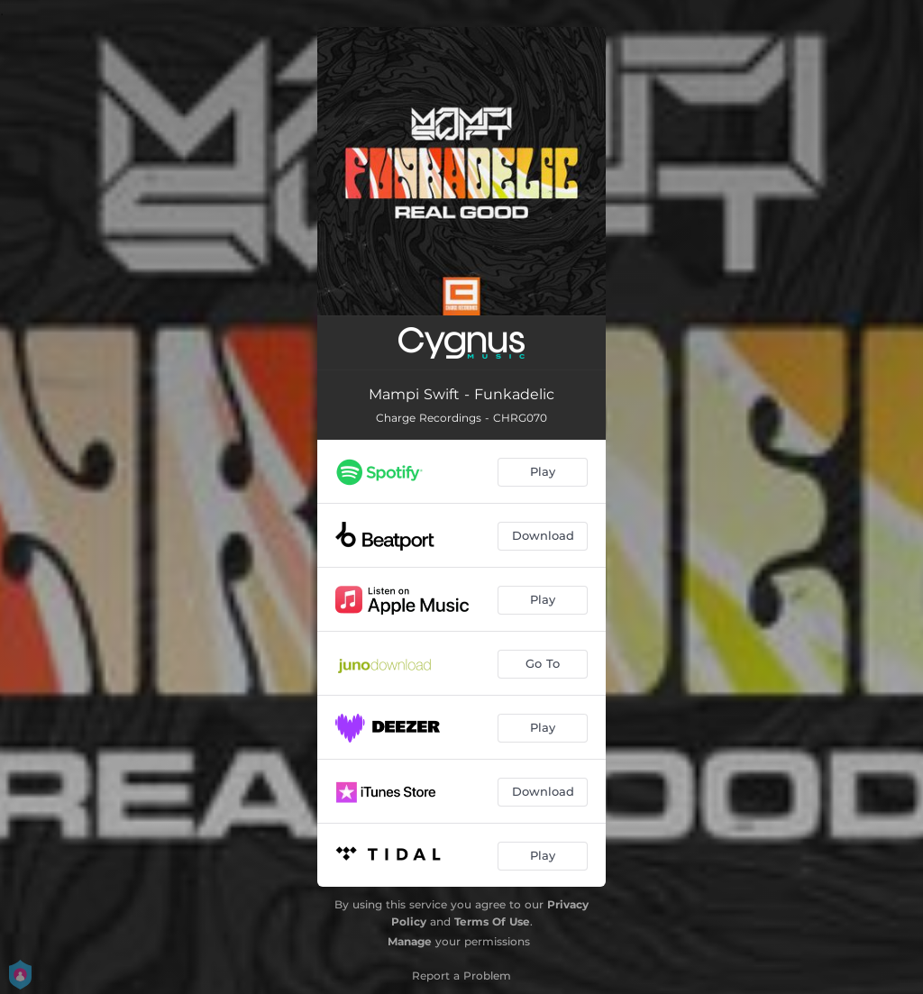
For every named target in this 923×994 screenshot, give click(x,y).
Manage (410, 941)
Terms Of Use (492, 921)
